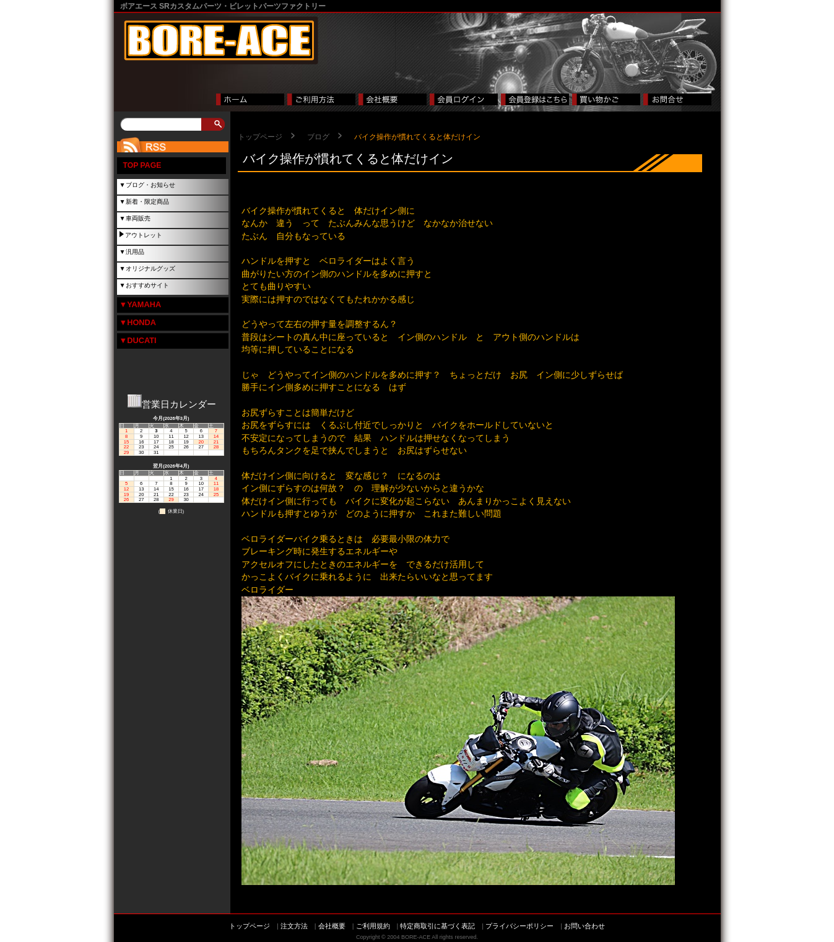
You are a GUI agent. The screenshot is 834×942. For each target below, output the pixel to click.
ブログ (318, 137)
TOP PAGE (142, 165)
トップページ (260, 137)
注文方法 (294, 926)
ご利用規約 (373, 926)
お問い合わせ (584, 926)
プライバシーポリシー (519, 926)
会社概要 (331, 926)
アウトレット (143, 235)
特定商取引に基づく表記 (437, 926)
